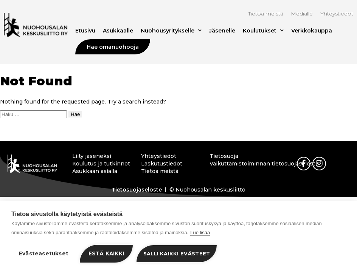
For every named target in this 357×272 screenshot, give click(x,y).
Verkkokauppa (311, 30)
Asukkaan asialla (94, 171)
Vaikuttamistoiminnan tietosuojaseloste (237, 163)
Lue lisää (200, 232)
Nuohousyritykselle (171, 30)
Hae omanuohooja (113, 46)
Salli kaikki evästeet (176, 253)
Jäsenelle (222, 30)
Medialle (302, 13)
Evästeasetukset (43, 253)
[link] (303, 163)
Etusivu (85, 30)
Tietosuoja (224, 156)
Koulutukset (263, 30)
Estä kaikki (106, 253)
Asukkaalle (118, 30)
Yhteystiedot (336, 13)
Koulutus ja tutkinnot (100, 163)
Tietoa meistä (265, 13)
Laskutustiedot (161, 163)
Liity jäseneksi (91, 156)
